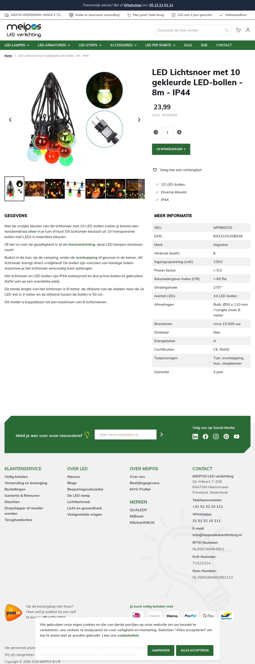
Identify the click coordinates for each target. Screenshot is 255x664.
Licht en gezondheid (84, 508)
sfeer (32, 231)
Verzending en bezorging (25, 483)
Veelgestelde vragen (84, 514)
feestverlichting (82, 244)
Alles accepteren (195, 650)
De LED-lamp (78, 495)
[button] (248, 30)
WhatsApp (132, 5)
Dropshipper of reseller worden (23, 511)
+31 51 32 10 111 (207, 506)
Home (8, 55)
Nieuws (73, 476)
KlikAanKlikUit (142, 522)
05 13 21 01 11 (161, 5)
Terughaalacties (18, 519)
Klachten (12, 501)
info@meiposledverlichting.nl (217, 535)
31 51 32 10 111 (206, 520)
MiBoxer (137, 516)
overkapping (86, 257)
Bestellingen (15, 489)
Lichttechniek (78, 501)
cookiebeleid (128, 635)
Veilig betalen (16, 476)
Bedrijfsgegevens (144, 483)
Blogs (72, 483)
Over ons (137, 476)
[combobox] (193, 30)
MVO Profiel (140, 489)
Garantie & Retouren (22, 495)
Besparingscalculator (85, 489)
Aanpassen (161, 650)
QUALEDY (138, 510)
